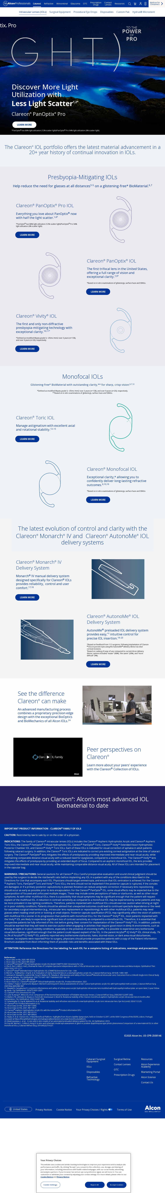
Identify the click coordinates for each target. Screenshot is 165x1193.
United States (20, 1172)
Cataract (37, 3)
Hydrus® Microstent (143, 12)
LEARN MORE (24, 124)
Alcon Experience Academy (150, 1129)
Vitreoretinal (62, 3)
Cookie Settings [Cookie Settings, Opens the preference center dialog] (50, 1185)
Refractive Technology (93, 1142)
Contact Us (147, 1146)
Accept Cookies (116, 1185)
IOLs (89, 1130)
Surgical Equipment (60, 12)
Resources (120, 3)
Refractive (48, 3)
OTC (85, 3)
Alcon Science (148, 1141)
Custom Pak (122, 12)
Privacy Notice (63, 1177)
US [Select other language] (145, 4)
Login (140, 3)
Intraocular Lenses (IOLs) (33, 12)
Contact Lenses (108, 3)
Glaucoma (75, 3)
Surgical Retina (122, 1123)
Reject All (95, 1185)
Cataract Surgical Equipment (96, 1124)
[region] (83, 1173)
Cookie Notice (47, 1177)
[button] (135, 3)
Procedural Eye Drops (85, 12)
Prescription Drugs (95, 3)
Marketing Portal (150, 1135)
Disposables (106, 12)
